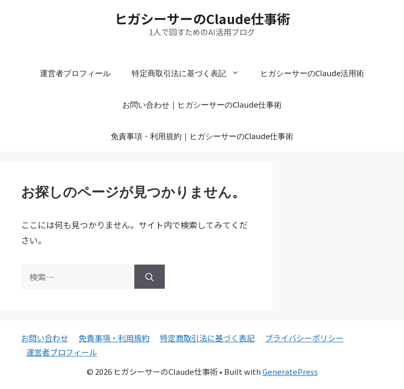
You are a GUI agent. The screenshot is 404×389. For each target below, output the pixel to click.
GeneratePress (290, 371)
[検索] (149, 277)
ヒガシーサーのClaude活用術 (312, 73)
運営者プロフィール (75, 73)
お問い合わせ (44, 337)
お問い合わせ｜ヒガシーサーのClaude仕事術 (202, 104)
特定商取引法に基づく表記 (191, 73)
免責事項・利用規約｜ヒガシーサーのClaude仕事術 (202, 136)
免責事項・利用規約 (114, 337)
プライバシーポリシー (304, 337)
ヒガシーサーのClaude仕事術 (202, 18)
